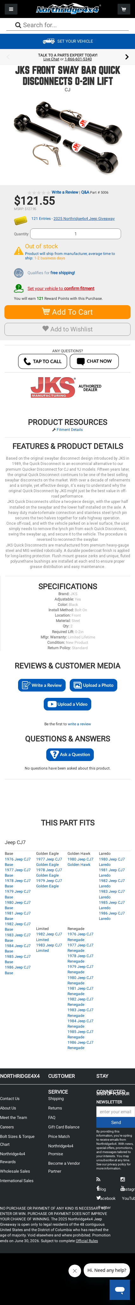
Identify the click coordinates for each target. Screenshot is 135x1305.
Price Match (59, 1136)
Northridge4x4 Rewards (12, 1157)
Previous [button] (8, 57)
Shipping (56, 1098)
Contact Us (10, 1098)
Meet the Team (13, 1117)
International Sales (17, 1180)
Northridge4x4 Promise (60, 1150)
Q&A (85, 192)
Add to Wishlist (67, 329)
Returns (55, 1108)
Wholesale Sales (15, 1171)
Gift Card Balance (64, 1127)
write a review (79, 724)
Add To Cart (67, 312)
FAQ (51, 1117)
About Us (8, 1108)
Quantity (21, 234)
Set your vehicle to (61, 288)
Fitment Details (70, 429)
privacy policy (116, 1164)
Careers (7, 1127)
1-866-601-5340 (78, 59)
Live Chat (51, 59)
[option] (67, 57)
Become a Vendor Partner (64, 1167)
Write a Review (65, 192)
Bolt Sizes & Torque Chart (17, 1140)
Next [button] (127, 57)
